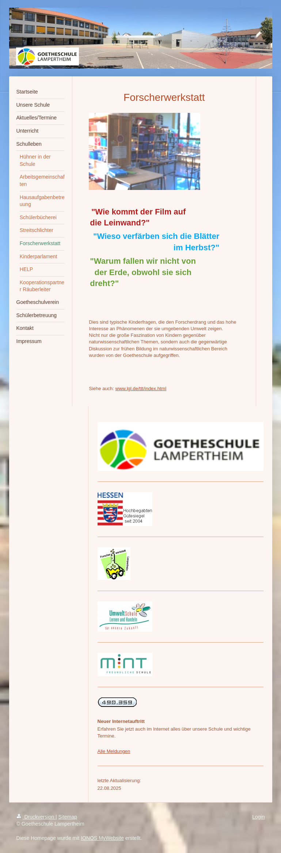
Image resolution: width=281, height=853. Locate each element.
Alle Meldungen (114, 751)
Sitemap (67, 817)
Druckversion (36, 817)
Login (258, 817)
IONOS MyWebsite (102, 838)
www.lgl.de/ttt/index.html (140, 388)
